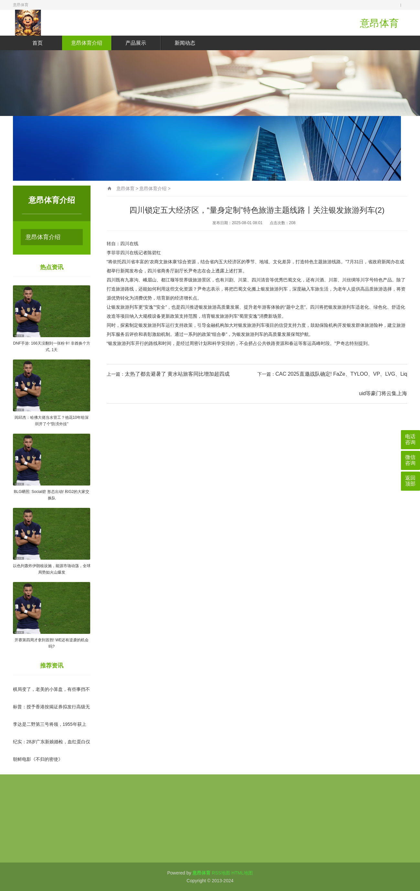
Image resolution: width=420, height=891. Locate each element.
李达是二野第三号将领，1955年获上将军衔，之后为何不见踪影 (49, 730)
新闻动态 (185, 43)
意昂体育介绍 (86, 43)
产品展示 (135, 43)
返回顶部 (410, 480)
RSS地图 (221, 872)
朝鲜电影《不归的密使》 (38, 759)
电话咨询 (410, 439)
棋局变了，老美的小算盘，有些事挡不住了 (51, 695)
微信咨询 (410, 460)
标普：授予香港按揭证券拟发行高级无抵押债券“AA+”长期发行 (51, 712)
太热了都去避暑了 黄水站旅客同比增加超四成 (177, 374)
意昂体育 (125, 188)
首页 (37, 43)
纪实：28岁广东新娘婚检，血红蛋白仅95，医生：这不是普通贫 (52, 747)
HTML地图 (242, 872)
